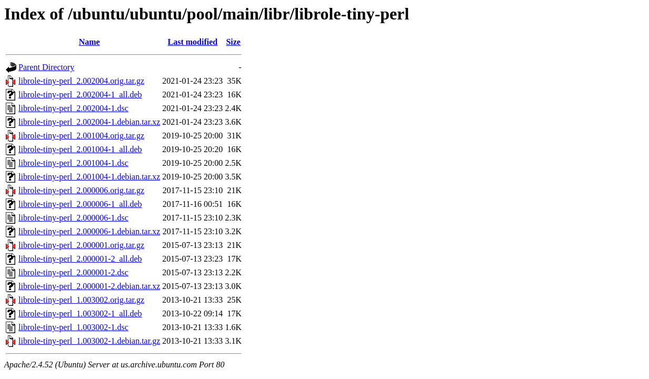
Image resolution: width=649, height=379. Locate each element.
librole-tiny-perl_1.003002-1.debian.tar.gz (89, 340)
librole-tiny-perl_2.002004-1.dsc (73, 108)
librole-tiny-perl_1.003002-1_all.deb (80, 313)
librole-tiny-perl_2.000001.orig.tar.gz (81, 245)
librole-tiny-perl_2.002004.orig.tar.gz (81, 80)
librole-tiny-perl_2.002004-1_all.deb (80, 94)
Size (233, 41)
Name (89, 41)
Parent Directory (46, 67)
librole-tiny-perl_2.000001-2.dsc (73, 272)
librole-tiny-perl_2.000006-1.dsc (73, 217)
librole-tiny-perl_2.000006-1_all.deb (80, 204)
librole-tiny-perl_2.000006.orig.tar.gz (81, 190)
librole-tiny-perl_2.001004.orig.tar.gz (81, 135)
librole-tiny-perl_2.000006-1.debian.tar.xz (89, 231)
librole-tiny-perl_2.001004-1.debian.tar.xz (89, 176)
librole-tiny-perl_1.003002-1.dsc (73, 327)
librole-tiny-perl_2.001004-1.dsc (73, 162)
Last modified (192, 41)
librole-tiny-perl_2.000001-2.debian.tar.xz (89, 286)
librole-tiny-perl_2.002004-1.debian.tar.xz (89, 121)
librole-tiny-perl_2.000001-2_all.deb (80, 258)
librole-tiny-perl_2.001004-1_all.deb (80, 149)
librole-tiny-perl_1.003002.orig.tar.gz (81, 299)
